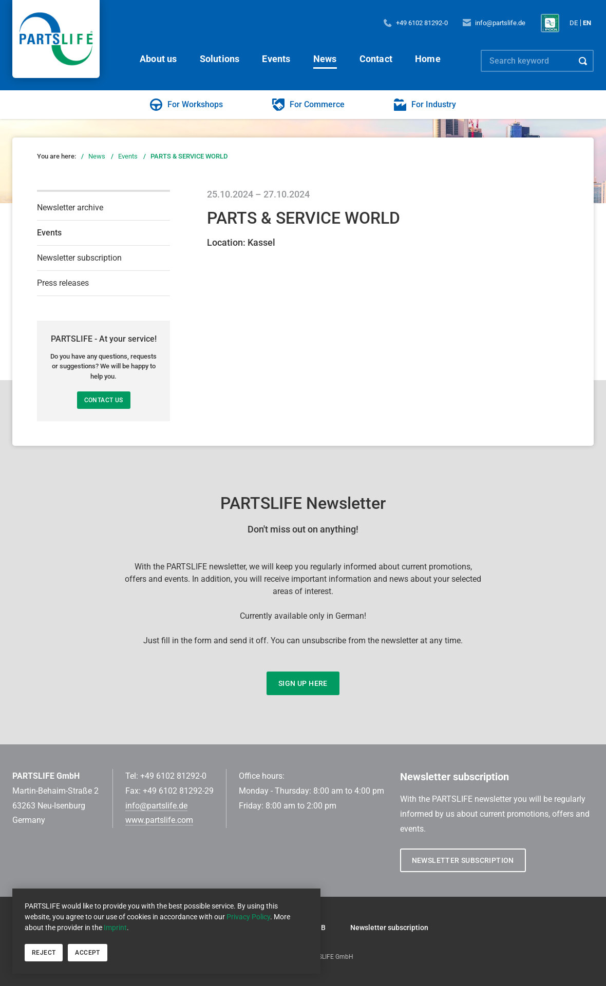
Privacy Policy (248, 917)
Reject (43, 952)
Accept (87, 952)
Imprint (115, 927)
